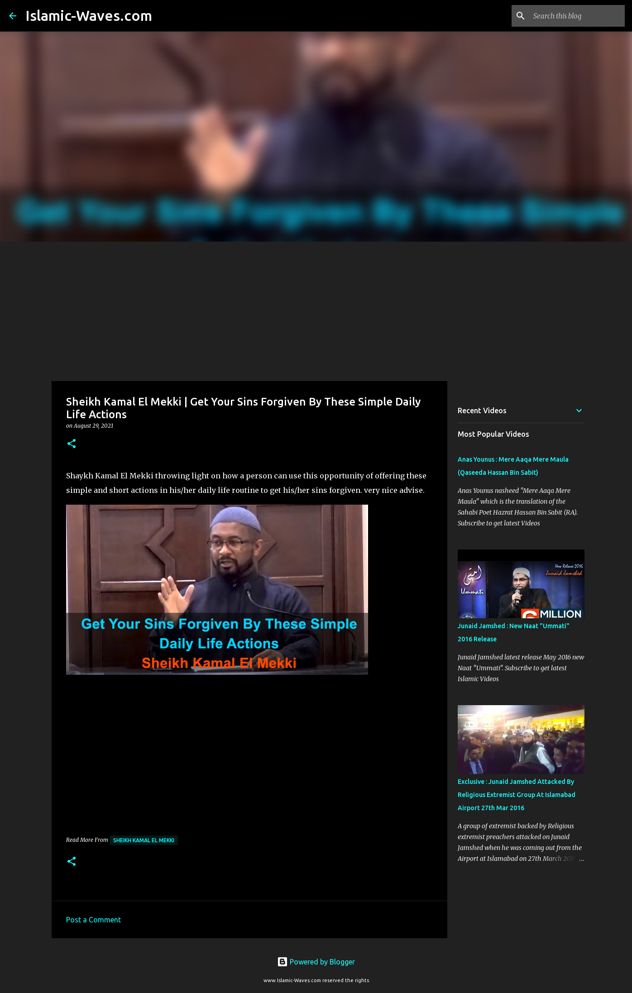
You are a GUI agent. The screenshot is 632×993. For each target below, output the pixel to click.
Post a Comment (93, 920)
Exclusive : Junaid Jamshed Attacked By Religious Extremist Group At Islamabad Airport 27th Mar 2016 (516, 795)
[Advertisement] (316, 309)
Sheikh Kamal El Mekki (143, 840)
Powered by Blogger (316, 962)
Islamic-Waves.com (88, 15)
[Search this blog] (577, 16)
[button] (71, 444)
